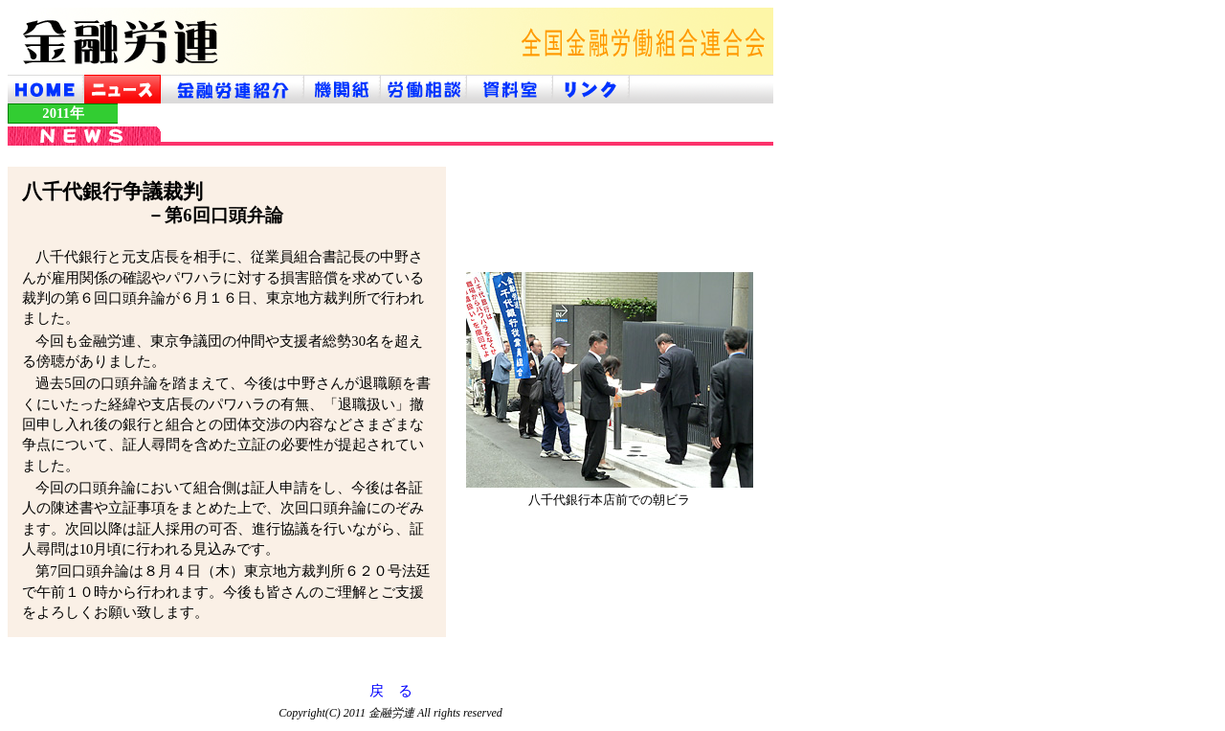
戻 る (390, 690)
